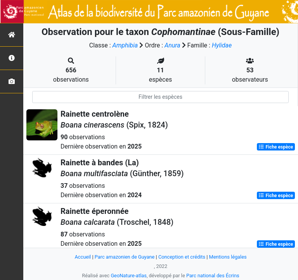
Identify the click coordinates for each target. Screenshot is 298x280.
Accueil (82, 257)
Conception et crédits (181, 257)
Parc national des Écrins (212, 275)
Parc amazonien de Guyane (125, 257)
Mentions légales (228, 257)
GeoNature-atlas (129, 275)
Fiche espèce (275, 147)
